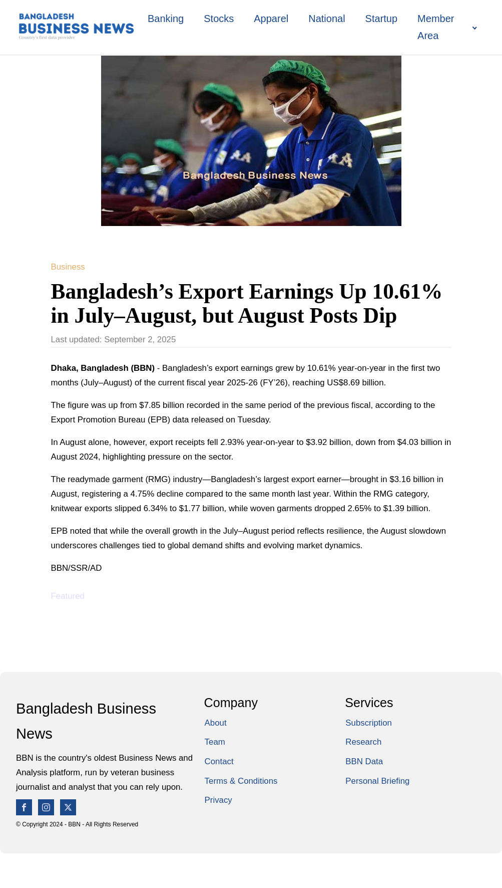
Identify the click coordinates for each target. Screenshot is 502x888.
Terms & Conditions (241, 781)
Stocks (219, 18)
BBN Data (364, 761)
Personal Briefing (377, 781)
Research (363, 742)
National (326, 18)
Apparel (271, 18)
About (216, 723)
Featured (68, 596)
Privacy (218, 800)
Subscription (368, 723)
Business (68, 267)
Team (215, 742)
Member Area (435, 27)
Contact (219, 761)
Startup (381, 18)
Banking (166, 18)
